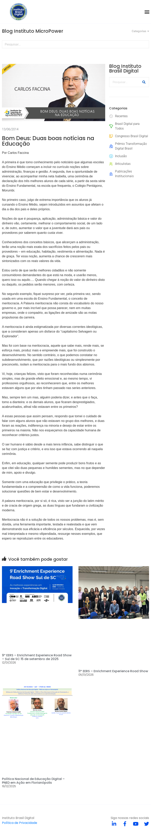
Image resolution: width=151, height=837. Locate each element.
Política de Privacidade (19, 823)
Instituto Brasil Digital (18, 818)
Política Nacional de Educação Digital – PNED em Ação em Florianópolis (33, 781)
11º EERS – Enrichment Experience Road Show (113, 671)
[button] (147, 12)
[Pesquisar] (145, 44)
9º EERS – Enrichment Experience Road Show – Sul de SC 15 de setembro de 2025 (37, 657)
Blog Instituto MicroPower (32, 31)
